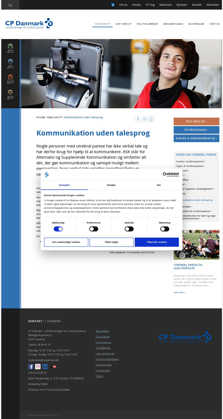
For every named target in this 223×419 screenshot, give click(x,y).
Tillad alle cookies (157, 242)
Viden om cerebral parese (196, 154)
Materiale (165, 4)
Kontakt (197, 4)
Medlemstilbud (173, 23)
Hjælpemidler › (184, 206)
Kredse (136, 4)
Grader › (180, 175)
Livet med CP (123, 23)
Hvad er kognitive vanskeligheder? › (195, 188)
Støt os (214, 23)
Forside (40, 117)
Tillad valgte (111, 242)
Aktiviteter (213, 4)
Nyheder (182, 4)
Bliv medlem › (196, 121)
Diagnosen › (182, 170)
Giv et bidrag (103, 336)
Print (151, 119)
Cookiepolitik (103, 370)
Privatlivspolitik (104, 365)
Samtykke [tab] (64, 185)
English (99, 376)
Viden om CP (102, 23)
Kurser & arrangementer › (196, 138)
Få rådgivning (103, 348)
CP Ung (150, 4)
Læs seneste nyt (105, 353)
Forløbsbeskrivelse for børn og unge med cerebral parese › (196, 217)
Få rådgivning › (197, 130)
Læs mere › (180, 292)
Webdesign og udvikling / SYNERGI (43, 415)
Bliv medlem (196, 23)
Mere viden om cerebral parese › (194, 211)
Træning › (181, 193)
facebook (138, 118)
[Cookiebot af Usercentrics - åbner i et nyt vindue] (165, 174)
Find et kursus (103, 342)
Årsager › (181, 184)
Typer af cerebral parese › (190, 165)
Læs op (144, 119)
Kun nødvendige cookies (66, 242)
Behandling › (182, 179)
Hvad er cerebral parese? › (190, 161)
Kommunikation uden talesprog (194, 199)
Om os (123, 4)
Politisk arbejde (147, 23)
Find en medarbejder (107, 359)
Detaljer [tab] (111, 185)
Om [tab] (159, 185)
